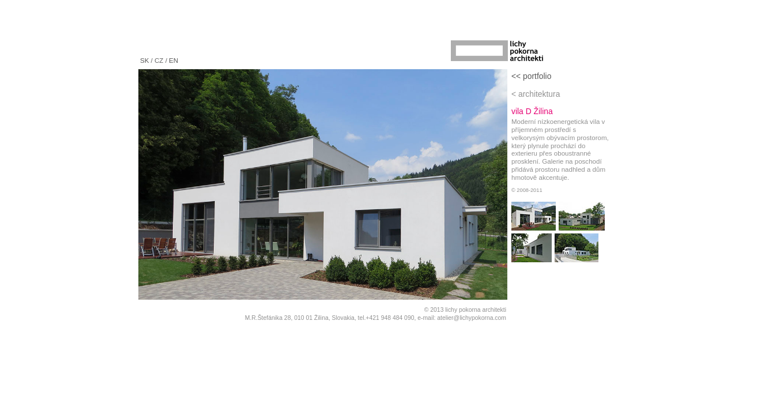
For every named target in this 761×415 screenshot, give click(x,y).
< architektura (535, 94)
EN (173, 60)
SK (144, 60)
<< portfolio (531, 76)
